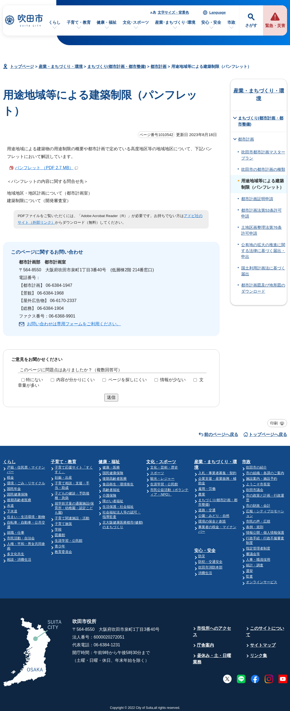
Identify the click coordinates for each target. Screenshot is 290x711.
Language (217, 12)
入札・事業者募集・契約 (217, 473)
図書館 (60, 535)
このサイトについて (265, 631)
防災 (201, 556)
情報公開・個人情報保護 (265, 533)
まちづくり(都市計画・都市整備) (116, 66)
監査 (249, 576)
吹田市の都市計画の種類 (263, 169)
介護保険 (109, 495)
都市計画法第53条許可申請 (261, 213)
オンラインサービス (261, 582)
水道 (10, 506)
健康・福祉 (107, 22)
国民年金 (14, 489)
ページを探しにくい (127, 379)
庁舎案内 (205, 645)
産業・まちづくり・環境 (61, 66)
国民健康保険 (17, 494)
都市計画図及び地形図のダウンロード (263, 288)
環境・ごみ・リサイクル (26, 483)
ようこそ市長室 (258, 484)
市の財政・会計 (258, 506)
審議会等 (253, 554)
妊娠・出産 (63, 478)
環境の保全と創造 (212, 521)
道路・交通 (207, 510)
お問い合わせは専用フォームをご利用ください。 (74, 324)
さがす (251, 25)
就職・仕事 (15, 533)
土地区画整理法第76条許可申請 (261, 230)
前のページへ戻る (221, 434)
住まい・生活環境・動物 (26, 517)
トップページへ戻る (268, 434)
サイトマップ (263, 645)
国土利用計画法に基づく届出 (263, 271)
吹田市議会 (254, 490)
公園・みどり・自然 (213, 516)
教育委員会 (63, 552)
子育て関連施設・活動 (72, 518)
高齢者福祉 (111, 490)
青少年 (60, 546)
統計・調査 (254, 565)
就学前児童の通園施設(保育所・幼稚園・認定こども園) (74, 508)
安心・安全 (211, 22)
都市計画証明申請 (257, 199)
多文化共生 (15, 554)
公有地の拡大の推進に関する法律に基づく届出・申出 (263, 251)
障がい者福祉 (112, 501)
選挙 (249, 571)
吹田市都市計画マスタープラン (263, 155)
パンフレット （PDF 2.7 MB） (46, 167)
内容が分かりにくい (75, 379)
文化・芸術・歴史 (164, 467)
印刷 (274, 423)
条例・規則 (254, 527)
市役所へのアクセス (212, 631)
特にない (34, 379)
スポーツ (157, 473)
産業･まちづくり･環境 (175, 22)
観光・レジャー (162, 479)
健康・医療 (111, 467)
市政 (231, 22)
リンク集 (258, 655)
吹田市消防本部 (210, 567)
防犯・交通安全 (210, 562)
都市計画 (158, 66)
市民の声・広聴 (258, 521)
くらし (55, 22)
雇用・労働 (207, 489)
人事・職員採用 (258, 560)
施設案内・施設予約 (261, 479)
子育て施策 (63, 524)
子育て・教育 (79, 22)
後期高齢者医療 (19, 500)
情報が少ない (173, 379)
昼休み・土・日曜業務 (212, 658)
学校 (58, 529)
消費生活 (205, 573)
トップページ (22, 66)
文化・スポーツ (161, 461)
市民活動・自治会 (21, 538)
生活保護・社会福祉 (118, 507)
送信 (111, 397)
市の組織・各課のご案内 (265, 473)
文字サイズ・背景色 (173, 12)
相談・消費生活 (19, 560)
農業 (201, 494)
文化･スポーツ (136, 22)
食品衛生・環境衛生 (118, 484)
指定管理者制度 (258, 548)
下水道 (12, 511)
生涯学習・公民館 (68, 541)
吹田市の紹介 (256, 467)
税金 (10, 478)
